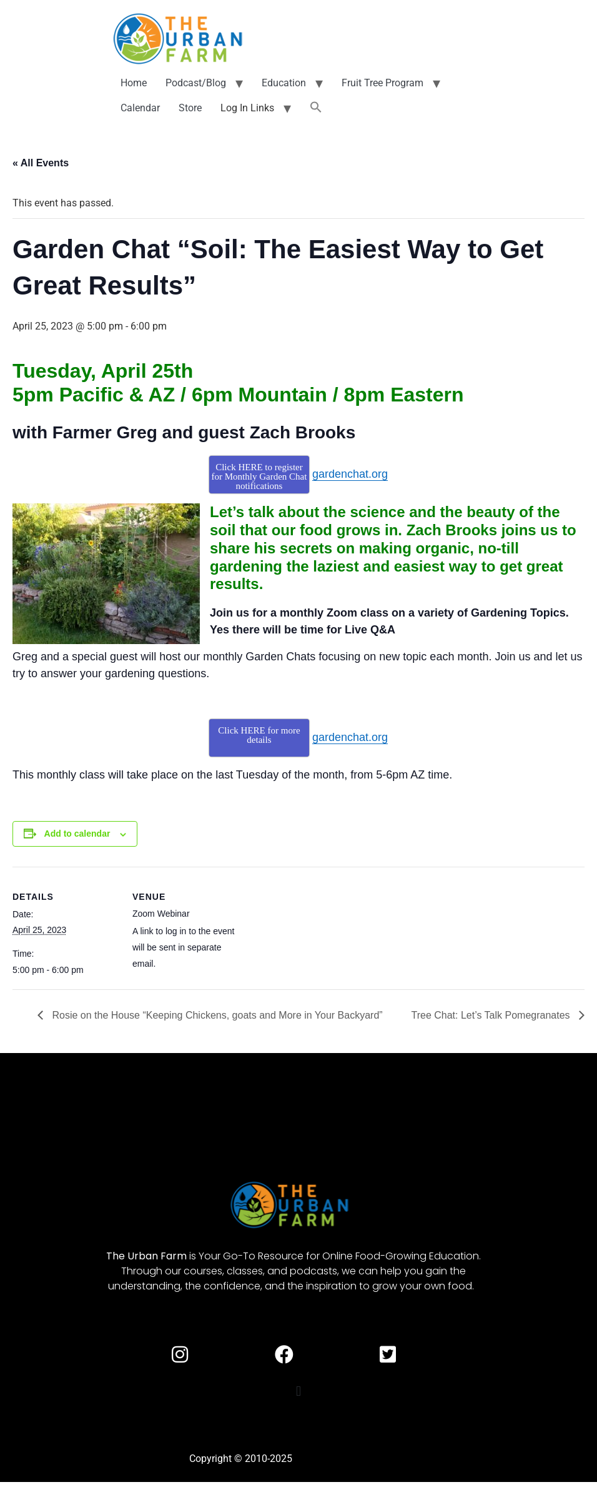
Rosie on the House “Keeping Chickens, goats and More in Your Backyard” (216, 1015)
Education (284, 83)
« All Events (40, 163)
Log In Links (247, 108)
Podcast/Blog (195, 83)
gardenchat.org (350, 474)
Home (134, 83)
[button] (316, 108)
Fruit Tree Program (382, 83)
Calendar (140, 108)
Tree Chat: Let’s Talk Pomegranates (492, 1015)
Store (190, 108)
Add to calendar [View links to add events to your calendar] (77, 834)
